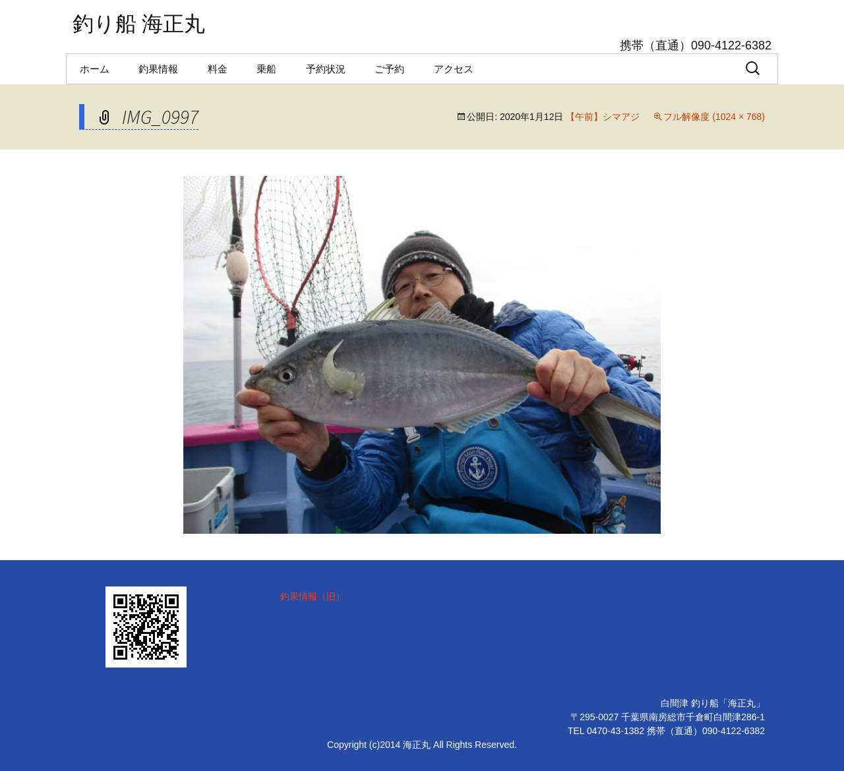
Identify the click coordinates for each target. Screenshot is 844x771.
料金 (217, 68)
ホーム (94, 68)
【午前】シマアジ (603, 116)
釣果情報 (158, 68)
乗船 (266, 68)
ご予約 (389, 68)
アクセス (453, 68)
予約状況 (326, 68)
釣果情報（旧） (312, 596)
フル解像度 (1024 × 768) (714, 116)
